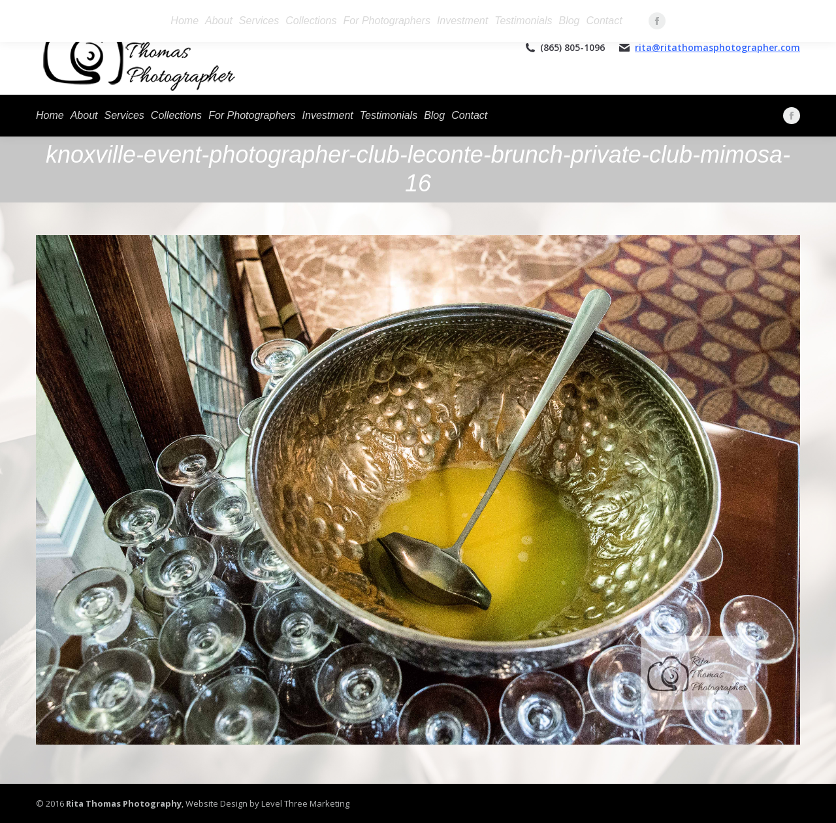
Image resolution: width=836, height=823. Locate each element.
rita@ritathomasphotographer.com (717, 47)
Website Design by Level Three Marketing (266, 803)
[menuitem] (50, 115)
